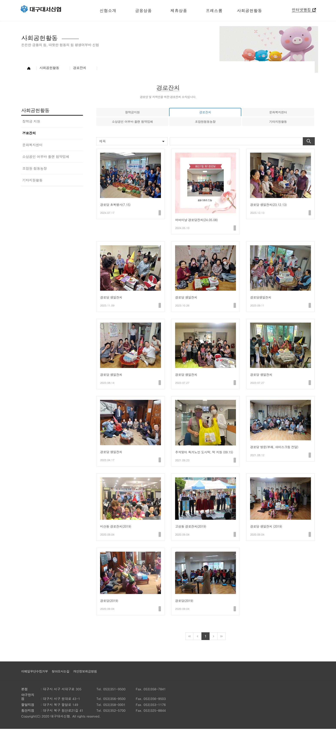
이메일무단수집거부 (35, 673)
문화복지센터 (32, 144)
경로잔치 (29, 133)
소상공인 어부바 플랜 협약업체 (45, 156)
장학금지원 (132, 112)
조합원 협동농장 (34, 168)
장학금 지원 (31, 121)
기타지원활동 (32, 180)
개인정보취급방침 (88, 673)
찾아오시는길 (62, 673)
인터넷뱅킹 (301, 10)
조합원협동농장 (205, 122)
